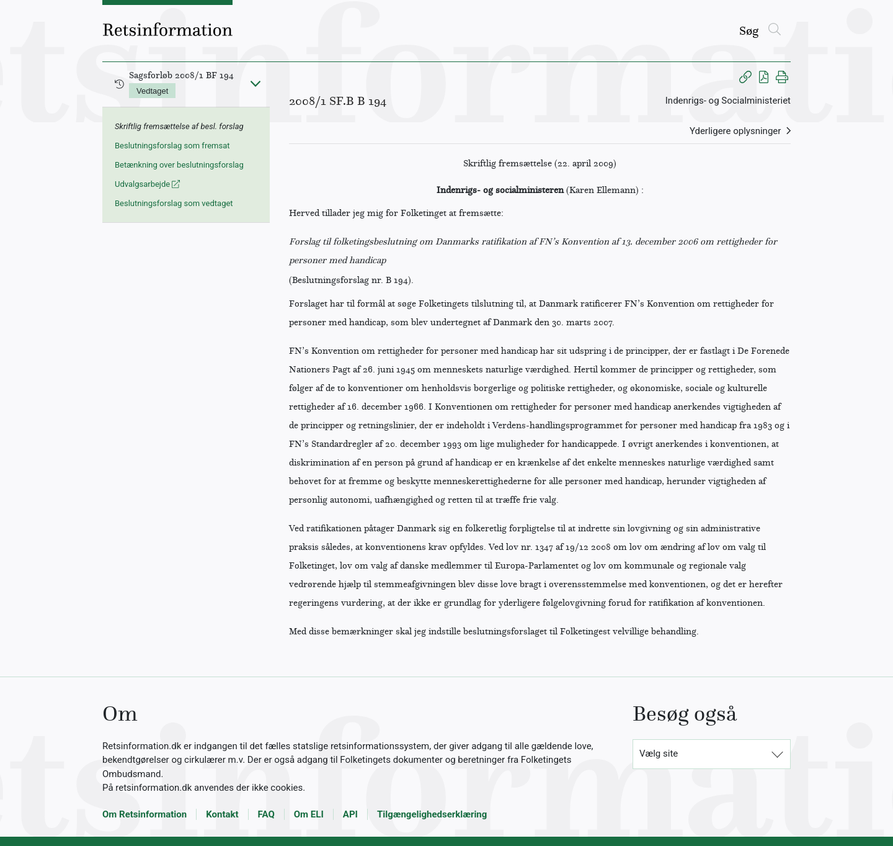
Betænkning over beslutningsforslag (179, 164)
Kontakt (222, 814)
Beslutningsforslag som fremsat (172, 145)
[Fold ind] (255, 83)
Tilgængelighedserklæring (432, 814)
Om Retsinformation (144, 814)
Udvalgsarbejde (147, 184)
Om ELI (309, 814)
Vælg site (658, 753)
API (350, 814)
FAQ (266, 814)
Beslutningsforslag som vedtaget (174, 203)
